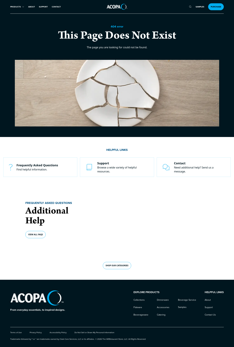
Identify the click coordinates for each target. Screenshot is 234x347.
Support (43, 6)
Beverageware (140, 315)
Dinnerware (163, 300)
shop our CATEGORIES (117, 265)
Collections (139, 300)
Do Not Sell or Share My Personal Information (94, 332)
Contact (56, 6)
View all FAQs (35, 234)
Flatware (137, 307)
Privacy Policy (36, 332)
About (31, 6)
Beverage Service (187, 300)
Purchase (216, 6)
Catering (161, 315)
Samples (200, 6)
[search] (190, 6)
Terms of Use (16, 332)
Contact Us (210, 315)
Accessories (163, 307)
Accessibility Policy (58, 332)
